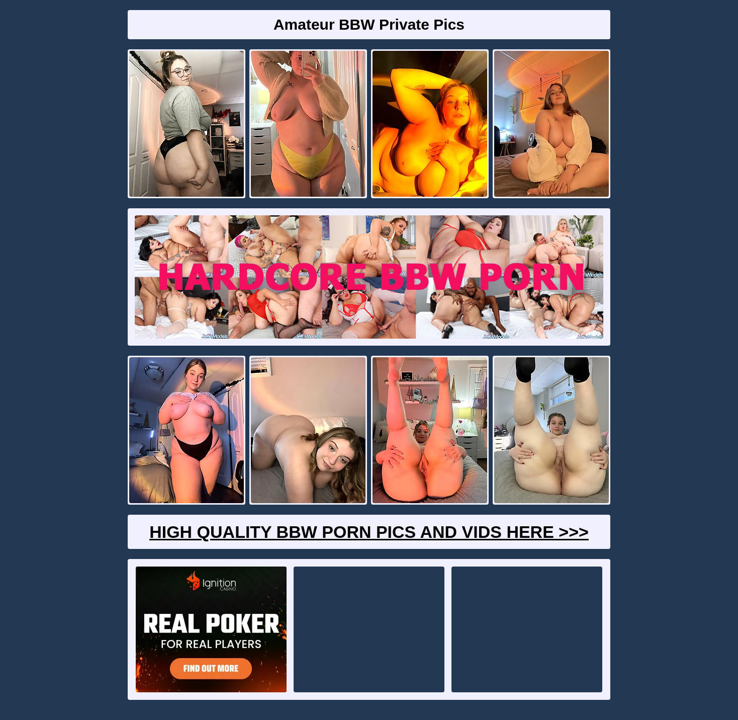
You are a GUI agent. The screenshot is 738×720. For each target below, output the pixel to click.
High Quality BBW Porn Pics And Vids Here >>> (369, 531)
